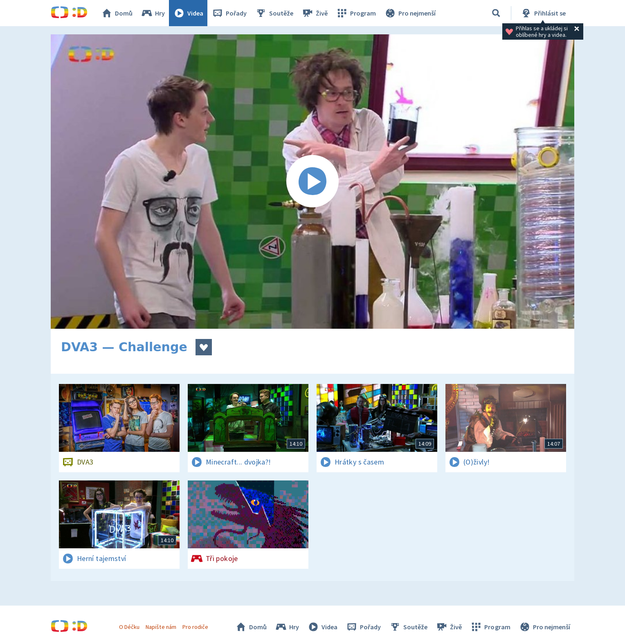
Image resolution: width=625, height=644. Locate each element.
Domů (117, 13)
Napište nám (161, 627)
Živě (314, 13)
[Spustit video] (312, 181)
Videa (188, 13)
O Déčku (129, 627)
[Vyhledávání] (496, 13)
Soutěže (274, 13)
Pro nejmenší (410, 13)
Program (356, 13)
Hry (153, 13)
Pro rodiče (195, 627)
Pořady (229, 13)
